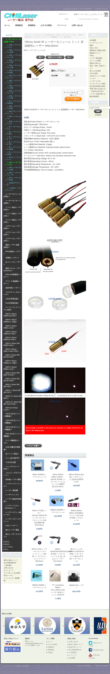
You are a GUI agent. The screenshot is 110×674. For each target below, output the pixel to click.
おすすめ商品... (8, 547)
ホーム (7, 25)
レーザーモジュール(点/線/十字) (43, 35)
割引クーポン (8, 575)
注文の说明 (94, 73)
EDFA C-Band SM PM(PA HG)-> (12, 344)
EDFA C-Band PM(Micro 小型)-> (10, 362)
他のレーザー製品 (12, 530)
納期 (91, 45)
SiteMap (26, 666)
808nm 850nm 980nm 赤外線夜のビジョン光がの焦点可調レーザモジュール (76, 515)
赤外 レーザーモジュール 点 (66, 35)
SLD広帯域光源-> (12, 303)
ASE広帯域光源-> (12, 299)
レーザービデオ (95, 81)
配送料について (95, 53)
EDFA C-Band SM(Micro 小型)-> (10, 321)
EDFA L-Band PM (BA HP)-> (11, 386)
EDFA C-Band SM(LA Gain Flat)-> (11, 350)
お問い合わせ (77, 25)
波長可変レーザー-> (13, 288)
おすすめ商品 (46, 25)
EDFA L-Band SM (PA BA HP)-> (11, 380)
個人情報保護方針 (10, 563)
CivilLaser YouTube (94, 656)
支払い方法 (94, 48)
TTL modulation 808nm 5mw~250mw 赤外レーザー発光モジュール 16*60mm (58, 590)
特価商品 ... (7, 542)
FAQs (92, 55)
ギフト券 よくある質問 (12, 573)
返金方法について (75, 647)
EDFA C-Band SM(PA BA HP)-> (10, 315)
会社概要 (93, 40)
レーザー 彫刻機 (11, 490)
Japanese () (63, 14)
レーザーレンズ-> (12, 495)
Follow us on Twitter (95, 644)
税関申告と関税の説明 (97, 50)
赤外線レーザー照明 (13, 480)
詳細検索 (98, 115)
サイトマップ (8, 570)
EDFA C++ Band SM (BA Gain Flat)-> (12, 403)
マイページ (61, 25)
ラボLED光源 (10, 462)
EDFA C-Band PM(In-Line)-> (10, 368)
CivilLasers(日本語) (70, 9)
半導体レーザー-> (12, 258)
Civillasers (18, 666)
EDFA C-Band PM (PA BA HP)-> (12, 356)
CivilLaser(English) (85, 9)
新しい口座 (103, 19)
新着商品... (7, 544)
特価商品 (31, 25)
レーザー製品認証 (96, 58)
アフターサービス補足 (97, 83)
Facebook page (96, 650)
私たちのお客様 (95, 71)
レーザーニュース (96, 43)
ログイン (72, 19)
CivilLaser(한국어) (101, 9)
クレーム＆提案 (95, 60)
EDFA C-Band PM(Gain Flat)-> (10, 339)
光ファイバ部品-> (12, 454)
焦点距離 (54, 75)
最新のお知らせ (95, 63)
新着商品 (19, 25)
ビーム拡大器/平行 (12, 458)
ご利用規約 (8, 565)
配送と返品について (11, 560)
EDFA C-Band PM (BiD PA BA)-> (12, 374)
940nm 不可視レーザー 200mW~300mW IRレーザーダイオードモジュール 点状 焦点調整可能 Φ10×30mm (39, 518)
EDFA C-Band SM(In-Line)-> (10, 327)
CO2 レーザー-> (11, 526)
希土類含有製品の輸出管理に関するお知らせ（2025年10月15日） (97, 88)
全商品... (6, 549)
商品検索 (95, 102)
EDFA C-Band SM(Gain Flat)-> (10, 333)
